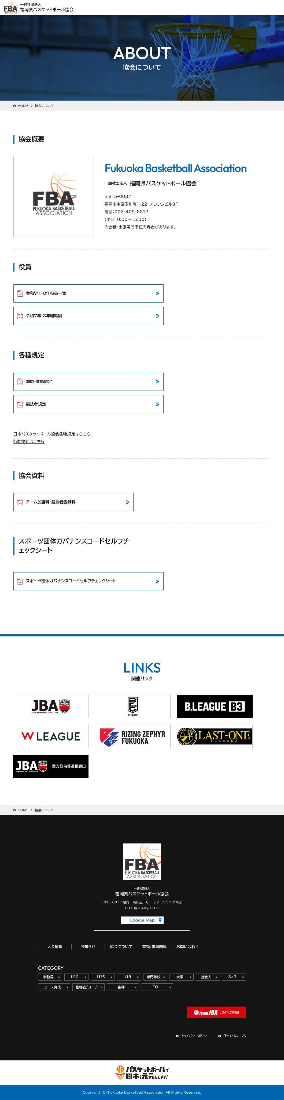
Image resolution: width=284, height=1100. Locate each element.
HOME (23, 105)
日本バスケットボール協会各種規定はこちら (51, 434)
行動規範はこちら (29, 442)
